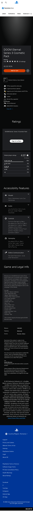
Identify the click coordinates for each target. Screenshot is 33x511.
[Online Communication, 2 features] (16, 255)
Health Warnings (8, 362)
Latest (4, 13)
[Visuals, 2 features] (16, 197)
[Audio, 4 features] (16, 209)
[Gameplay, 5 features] (16, 242)
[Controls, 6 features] (16, 225)
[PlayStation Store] (8, 8)
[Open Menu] (2, 2)
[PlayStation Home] (16, 2)
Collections (11, 13)
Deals (19, 13)
